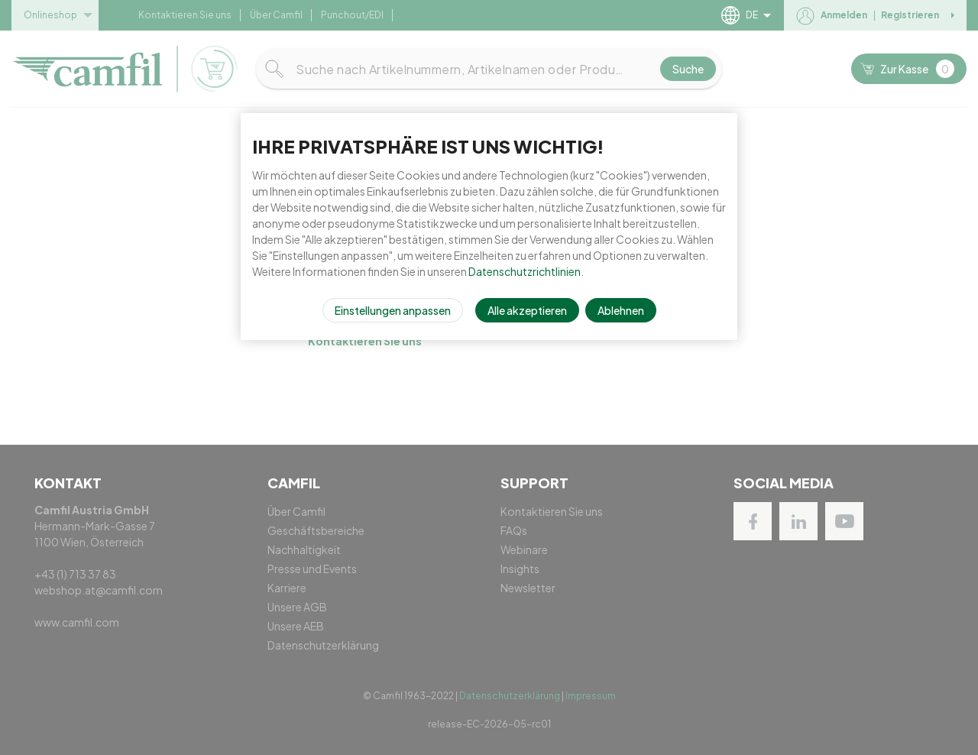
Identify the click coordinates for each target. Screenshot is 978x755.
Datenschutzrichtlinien (524, 271)
